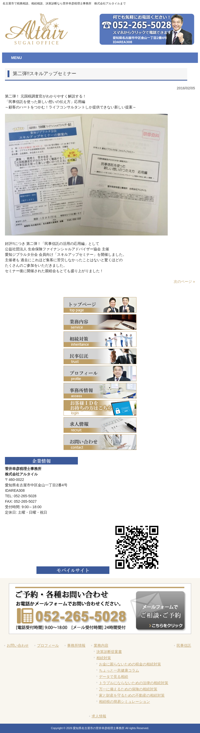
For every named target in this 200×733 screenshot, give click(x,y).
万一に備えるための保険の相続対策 (128, 689)
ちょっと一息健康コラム (119, 670)
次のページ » (184, 281)
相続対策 (103, 658)
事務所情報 (76, 645)
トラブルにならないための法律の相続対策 (133, 683)
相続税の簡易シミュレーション (124, 701)
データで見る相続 (113, 677)
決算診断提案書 (109, 652)
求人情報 (99, 716)
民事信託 (184, 645)
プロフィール (48, 645)
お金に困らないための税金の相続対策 (130, 664)
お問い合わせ (18, 645)
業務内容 (101, 645)
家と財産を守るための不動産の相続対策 (132, 695)
